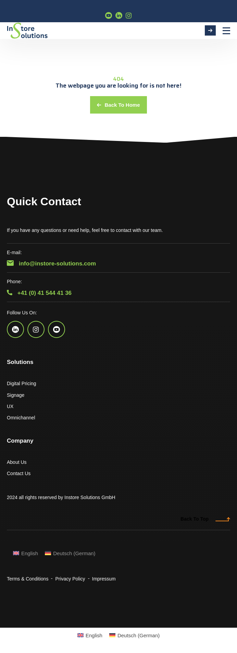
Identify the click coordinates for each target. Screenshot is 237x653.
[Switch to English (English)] (25, 553)
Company (20, 440)
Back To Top (205, 519)
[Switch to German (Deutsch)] (70, 553)
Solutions (20, 362)
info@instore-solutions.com (51, 263)
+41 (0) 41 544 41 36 (39, 293)
